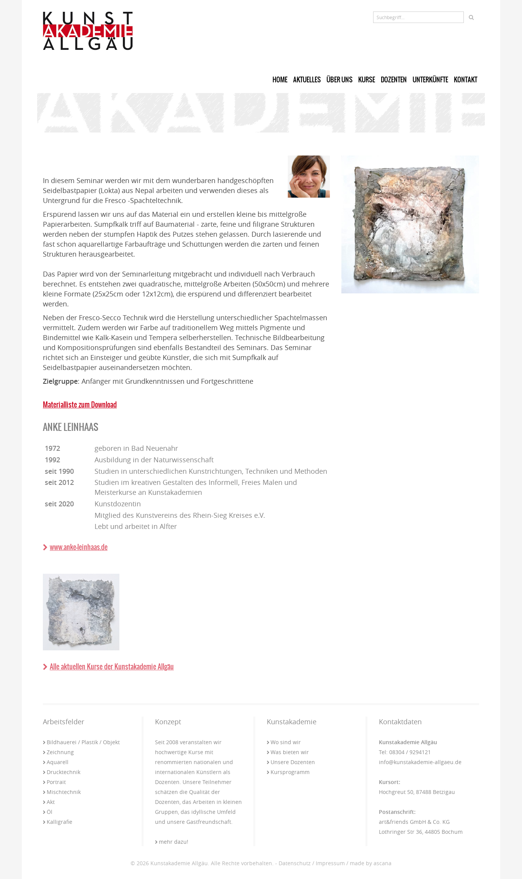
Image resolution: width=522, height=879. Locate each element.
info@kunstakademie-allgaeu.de (420, 762)
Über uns (339, 80)
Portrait (54, 782)
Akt (49, 801)
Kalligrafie (57, 821)
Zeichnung (58, 752)
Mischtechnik (62, 792)
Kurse (366, 80)
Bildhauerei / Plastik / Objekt (81, 742)
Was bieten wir (288, 752)
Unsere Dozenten (291, 762)
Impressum (330, 863)
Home (279, 80)
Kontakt (465, 80)
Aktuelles (307, 80)
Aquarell (56, 762)
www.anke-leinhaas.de (75, 547)
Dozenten (394, 80)
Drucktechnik (61, 772)
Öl (47, 811)
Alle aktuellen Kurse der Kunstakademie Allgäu (108, 666)
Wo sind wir (284, 742)
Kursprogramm (288, 772)
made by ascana (371, 863)
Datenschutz (295, 863)
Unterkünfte (430, 80)
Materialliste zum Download (80, 404)
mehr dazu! (171, 841)
